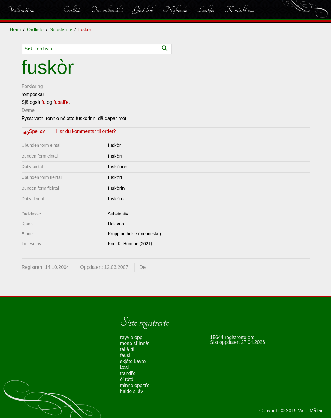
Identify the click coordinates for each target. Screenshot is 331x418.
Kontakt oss (239, 9)
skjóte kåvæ (133, 361)
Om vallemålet (107, 9)
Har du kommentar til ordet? (86, 131)
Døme (28, 110)
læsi (124, 367)
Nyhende (175, 9)
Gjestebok (142, 9)
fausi (125, 355)
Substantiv (61, 29)
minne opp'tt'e (135, 385)
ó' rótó (126, 379)
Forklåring (32, 86)
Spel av (38, 131)
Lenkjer (206, 9)
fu (43, 102)
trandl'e (128, 373)
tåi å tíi (127, 349)
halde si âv (131, 391)
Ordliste (72, 9)
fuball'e (60, 102)
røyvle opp (131, 337)
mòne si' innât (134, 343)
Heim (15, 29)
